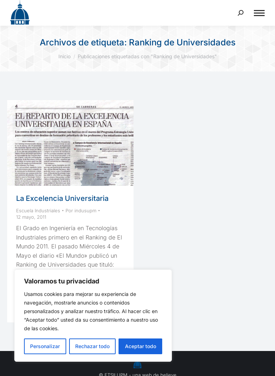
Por (81, 210)
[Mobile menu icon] (259, 13)
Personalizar (45, 346)
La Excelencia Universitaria (62, 198)
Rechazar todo (92, 346)
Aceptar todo (140, 346)
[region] (93, 315)
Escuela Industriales (38, 210)
